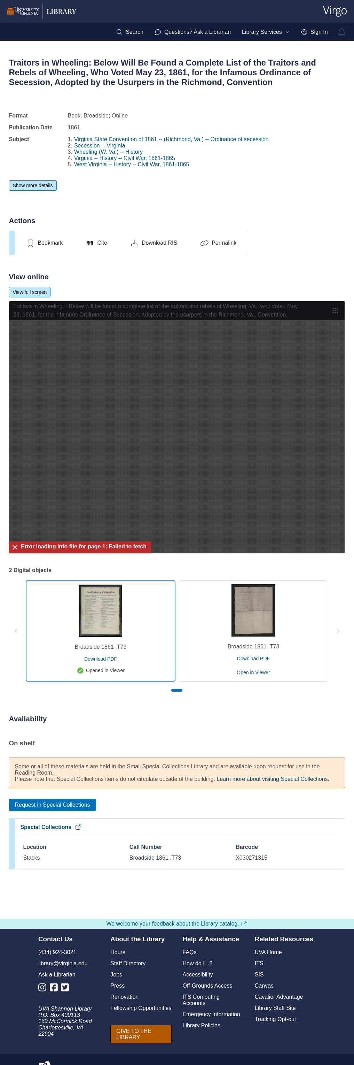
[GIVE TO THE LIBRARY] (140, 1034)
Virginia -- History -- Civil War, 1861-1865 (124, 158)
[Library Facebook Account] (55, 989)
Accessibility (198, 974)
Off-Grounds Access (208, 986)
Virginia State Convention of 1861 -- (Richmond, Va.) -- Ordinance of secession (171, 139)
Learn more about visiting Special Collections (272, 779)
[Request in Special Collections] (52, 805)
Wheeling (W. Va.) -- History (108, 152)
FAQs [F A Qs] (190, 952)
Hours (117, 952)
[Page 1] (176, 690)
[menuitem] (130, 32)
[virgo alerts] (342, 32)
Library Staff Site (275, 1008)
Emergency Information (211, 1014)
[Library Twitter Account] (66, 989)
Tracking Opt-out (275, 1019)
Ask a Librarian (57, 974)
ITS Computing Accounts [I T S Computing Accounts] (201, 1000)
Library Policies (201, 1025)
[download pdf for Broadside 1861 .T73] (100, 659)
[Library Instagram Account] (44, 989)
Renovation (124, 997)
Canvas (264, 986)
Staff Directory (127, 963)
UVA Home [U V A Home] (268, 952)
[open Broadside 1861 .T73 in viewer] (253, 672)
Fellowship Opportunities (140, 1008)
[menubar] (222, 32)
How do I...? (197, 963)
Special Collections (51, 827)
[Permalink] (218, 243)
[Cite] (96, 243)
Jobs (116, 974)
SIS (259, 974)
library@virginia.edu (63, 963)
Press (117, 986)
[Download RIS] (153, 243)
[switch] (44, 243)
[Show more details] (32, 185)
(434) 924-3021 (57, 952)
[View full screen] (29, 292)
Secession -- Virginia (99, 146)
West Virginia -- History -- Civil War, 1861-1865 (131, 164)
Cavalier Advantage (279, 997)
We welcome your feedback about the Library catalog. (176, 924)
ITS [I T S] (259, 963)
